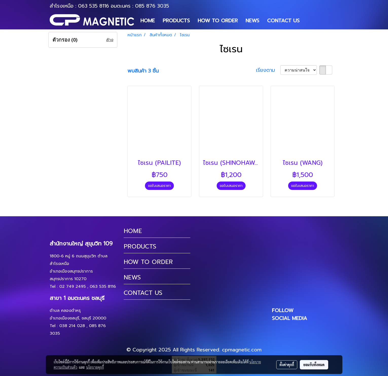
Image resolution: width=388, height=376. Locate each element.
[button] (308, 21)
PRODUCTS (176, 20)
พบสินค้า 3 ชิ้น (143, 71)
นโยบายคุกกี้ (95, 367)
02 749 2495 (72, 286)
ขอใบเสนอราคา (159, 185)
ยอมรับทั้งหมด (314, 364)
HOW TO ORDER (218, 20)
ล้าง (109, 40)
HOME (147, 20)
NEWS (252, 20)
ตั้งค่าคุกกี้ (287, 364)
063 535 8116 (93, 6)
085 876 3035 (152, 6)
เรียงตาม (268, 70)
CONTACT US (283, 20)
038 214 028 (72, 326)
